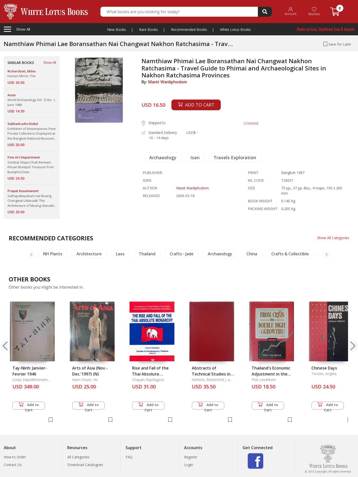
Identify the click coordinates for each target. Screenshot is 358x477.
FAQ (129, 457)
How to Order (15, 457)
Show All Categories (333, 237)
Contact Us (13, 464)
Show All (49, 62)
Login (188, 464)
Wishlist (314, 11)
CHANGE (251, 123)
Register (190, 457)
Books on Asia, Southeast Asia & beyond (325, 29)
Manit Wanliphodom (167, 82)
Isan (195, 157)
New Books (116, 29)
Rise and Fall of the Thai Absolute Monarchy (150, 374)
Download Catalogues (85, 464)
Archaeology (162, 157)
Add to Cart (28, 406)
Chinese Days (324, 368)
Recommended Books (189, 29)
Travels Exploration (235, 157)
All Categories (78, 457)
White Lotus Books (235, 29)
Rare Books (148, 29)
